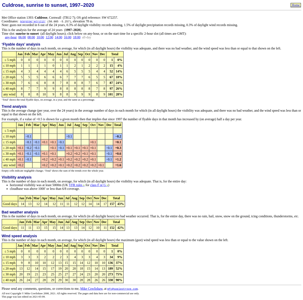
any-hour (11, 37)
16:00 (67, 37)
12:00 (49, 37)
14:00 (58, 37)
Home (296, 5)
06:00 (22, 37)
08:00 (31, 37)
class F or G (99, 185)
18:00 (76, 37)
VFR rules (77, 185)
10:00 (40, 37)
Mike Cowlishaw (91, 288)
